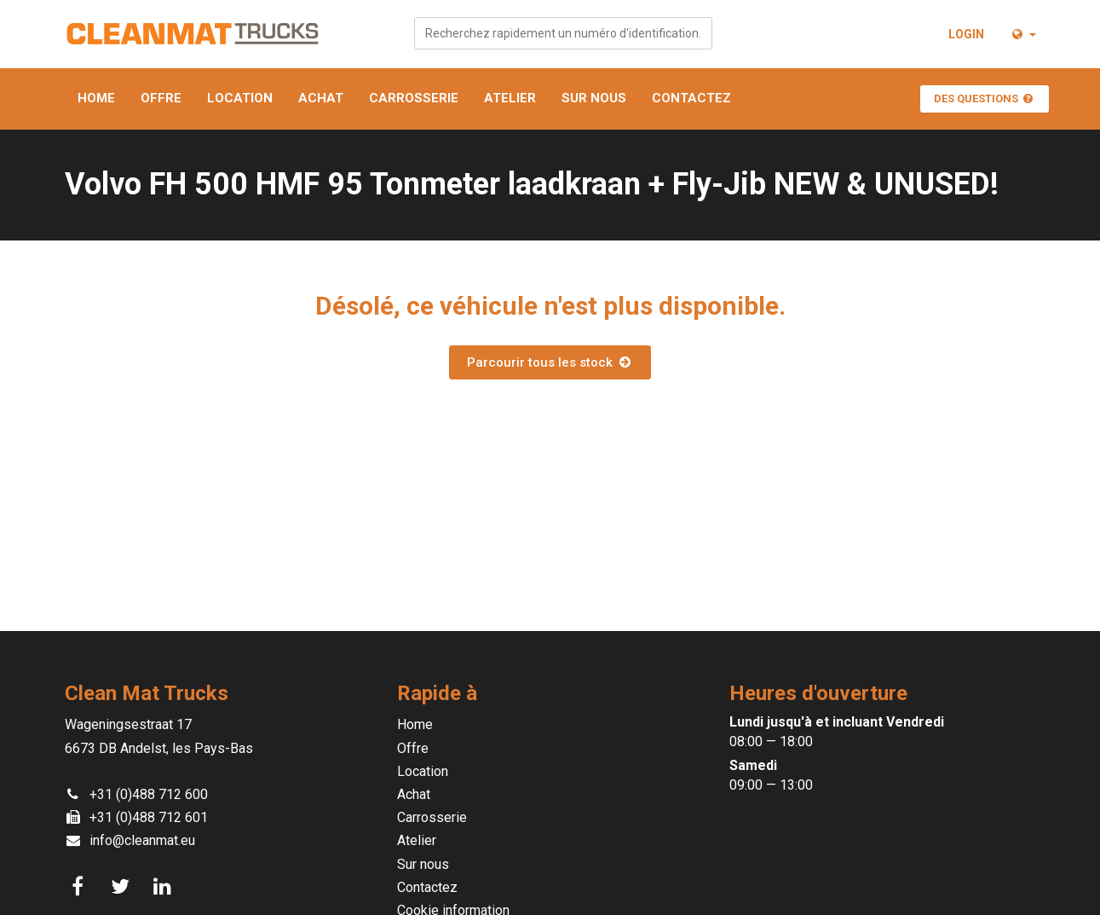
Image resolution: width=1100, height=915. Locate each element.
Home (96, 98)
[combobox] (563, 33)
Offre (161, 98)
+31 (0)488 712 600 (148, 794)
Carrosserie (413, 98)
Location (240, 98)
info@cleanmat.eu (142, 840)
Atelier (510, 98)
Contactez (691, 98)
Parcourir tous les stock (549, 362)
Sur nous (594, 98)
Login (966, 34)
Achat (320, 98)
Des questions (984, 98)
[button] (1023, 34)
